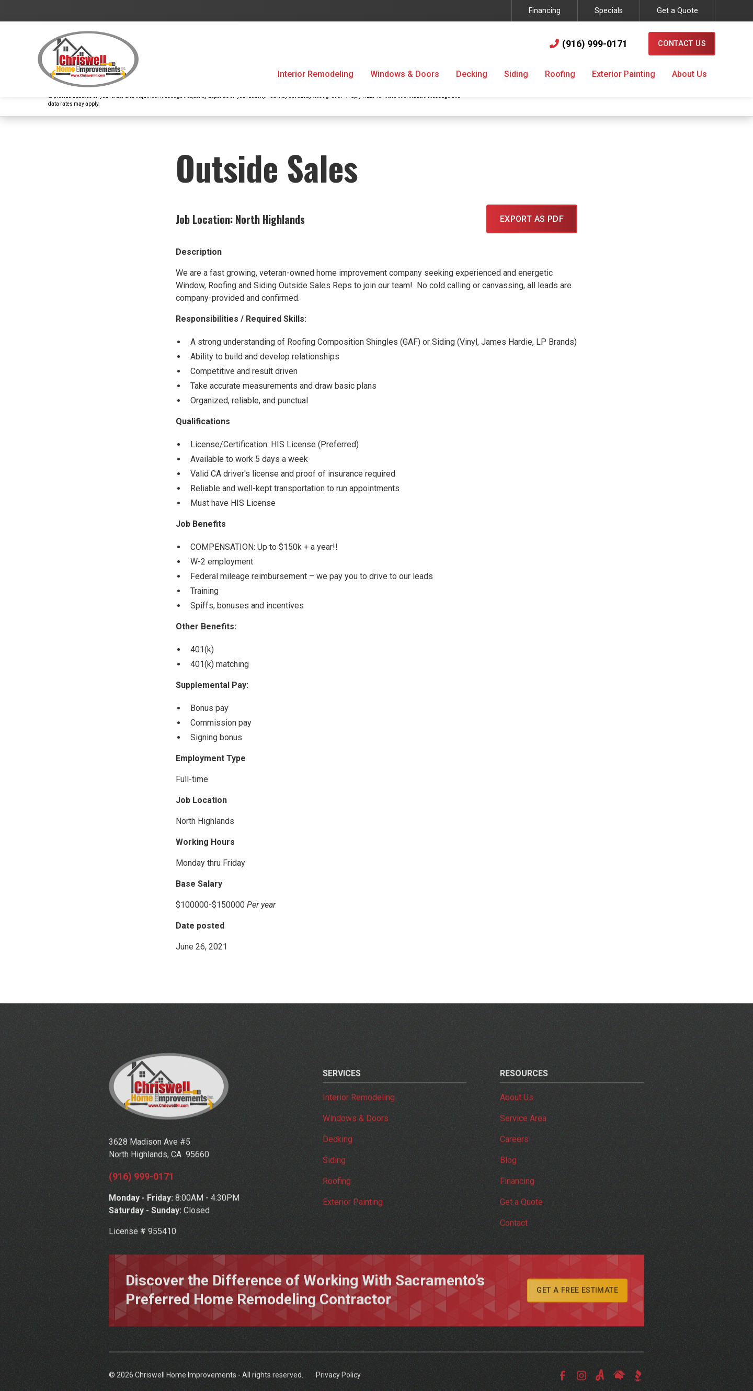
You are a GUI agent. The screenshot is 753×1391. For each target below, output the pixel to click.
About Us (516, 1111)
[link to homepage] (88, 59)
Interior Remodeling (359, 1111)
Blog (508, 1174)
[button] (315, 75)
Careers (514, 1153)
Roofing (337, 1195)
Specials (609, 10)
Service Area (523, 1132)
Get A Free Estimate (577, 1304)
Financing (545, 10)
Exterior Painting (353, 1216)
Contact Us (682, 43)
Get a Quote (677, 10)
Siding (334, 1174)
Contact (514, 1237)
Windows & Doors (356, 1132)
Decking (337, 1153)
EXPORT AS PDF (532, 219)
